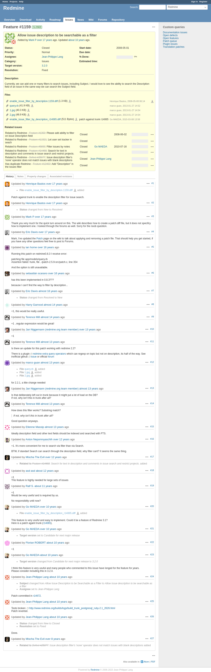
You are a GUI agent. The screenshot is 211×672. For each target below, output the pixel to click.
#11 (152, 341)
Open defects (170, 35)
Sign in (194, 1)
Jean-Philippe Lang (52, 56)
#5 (152, 247)
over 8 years (52, 638)
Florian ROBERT (36, 542)
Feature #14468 (38, 150)
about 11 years (43, 486)
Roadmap (55, 19)
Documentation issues (175, 32)
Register (203, 1)
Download (25, 19)
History (10, 176)
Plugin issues (170, 44)
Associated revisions (61, 176)
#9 (152, 316)
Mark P (32, 40)
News (80, 19)
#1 (152, 183)
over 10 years (48, 506)
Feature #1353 (37, 133)
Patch (39, 238)
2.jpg (12, 114)
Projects (14, 1)
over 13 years (87, 329)
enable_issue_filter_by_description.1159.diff (34, 101)
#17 (152, 456)
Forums (102, 19)
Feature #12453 (41, 164)
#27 (152, 638)
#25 (152, 601)
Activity (40, 19)
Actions (152, 134)
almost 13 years (50, 341)
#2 (152, 202)
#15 (152, 426)
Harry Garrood (34, 304)
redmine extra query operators (49, 353)
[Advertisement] (179, 113)
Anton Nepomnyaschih (39, 439)
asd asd (30, 470)
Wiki (91, 19)
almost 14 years (52, 304)
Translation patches (173, 46)
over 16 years (46, 247)
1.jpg (12, 110)
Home (5, 1)
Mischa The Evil (35, 457)
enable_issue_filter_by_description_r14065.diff (35, 119)
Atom (146, 661)
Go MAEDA (100, 146)
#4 (152, 231)
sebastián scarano (37, 273)
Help (21, 1)
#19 (152, 485)
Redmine (95, 669)
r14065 (47, 523)
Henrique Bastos (36, 183)
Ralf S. (30, 486)
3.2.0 (44, 65)
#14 (152, 403)
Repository (118, 19)
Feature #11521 (38, 139)
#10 (152, 329)
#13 (152, 388)
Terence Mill (33, 317)
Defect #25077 (37, 157)
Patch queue (170, 41)
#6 (152, 273)
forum (51, 356)
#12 (152, 362)
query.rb (14, 105)
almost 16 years (48, 291)
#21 (152, 528)
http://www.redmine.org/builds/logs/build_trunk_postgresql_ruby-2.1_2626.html (72, 608)
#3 (152, 216)
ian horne (31, 247)
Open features (171, 38)
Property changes (36, 176)
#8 (152, 304)
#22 (152, 542)
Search (134, 7)
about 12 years (45, 470)
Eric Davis (32, 232)
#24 (152, 576)
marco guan (33, 362)
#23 (152, 554)
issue (34, 356)
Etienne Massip (35, 427)
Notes (20, 176)
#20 (152, 506)
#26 (152, 616)
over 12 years (61, 439)
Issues (69, 19)
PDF (153, 661)
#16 (152, 439)
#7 (152, 290)
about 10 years (76, 40)
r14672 (37, 595)
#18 (152, 470)
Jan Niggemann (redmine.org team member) (52, 329)
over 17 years (44, 40)
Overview (9, 19)
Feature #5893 (37, 146)
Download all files (152, 101)
